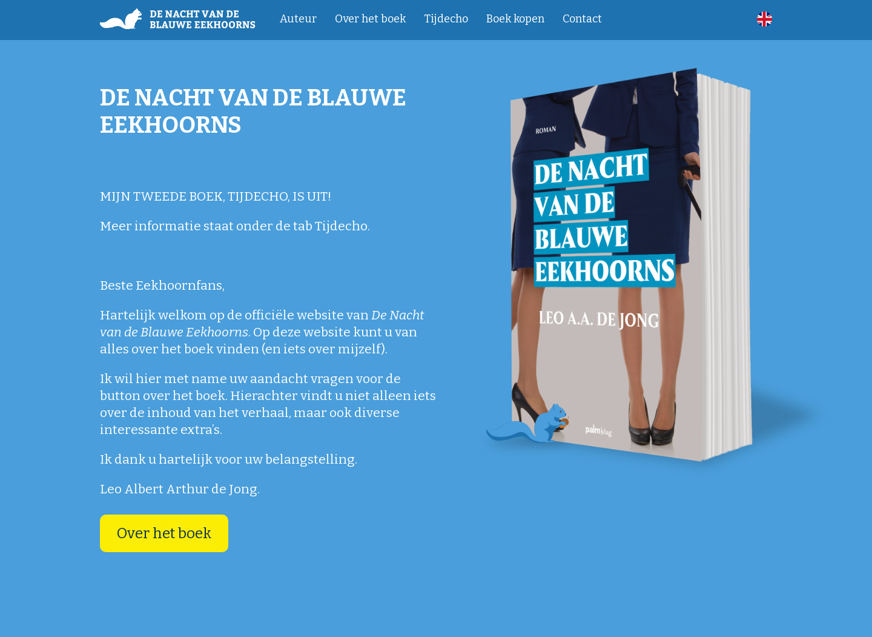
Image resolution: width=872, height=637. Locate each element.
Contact (582, 18)
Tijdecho (446, 18)
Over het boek (370, 18)
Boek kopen (515, 18)
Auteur (298, 18)
